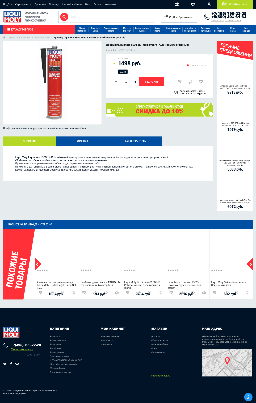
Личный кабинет (72, 4)
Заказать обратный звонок (226, 20)
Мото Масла (233, 29)
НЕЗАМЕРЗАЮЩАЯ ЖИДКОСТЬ (66, 360)
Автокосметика (58, 340)
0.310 (123, 71)
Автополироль (57, 352)
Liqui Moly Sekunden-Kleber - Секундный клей (228, 283)
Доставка (40, 4)
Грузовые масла (95, 29)
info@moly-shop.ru (160, 375)
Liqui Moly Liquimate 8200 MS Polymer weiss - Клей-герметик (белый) (142, 285)
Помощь (54, 4)
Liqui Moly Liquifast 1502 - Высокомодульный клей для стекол (184, 285)
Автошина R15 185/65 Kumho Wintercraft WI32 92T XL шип (235, 124)
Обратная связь (159, 340)
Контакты (110, 4)
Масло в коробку (127, 29)
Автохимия (55, 344)
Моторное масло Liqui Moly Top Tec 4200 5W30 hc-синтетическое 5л (235, 87)
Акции (97, 4)
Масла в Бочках (58, 368)
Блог (87, 4)
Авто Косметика (219, 29)
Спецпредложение (59, 356)
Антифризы (56, 348)
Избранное (106, 344)
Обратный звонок (22, 349)
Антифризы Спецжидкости (190, 29)
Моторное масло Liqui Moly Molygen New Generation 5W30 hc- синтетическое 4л (235, 162)
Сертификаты (23, 4)
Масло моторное (81, 29)
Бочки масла (157, 29)
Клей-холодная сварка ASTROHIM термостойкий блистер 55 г (100, 283)
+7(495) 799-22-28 (228, 13)
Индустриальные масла (173, 29)
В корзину (151, 81)
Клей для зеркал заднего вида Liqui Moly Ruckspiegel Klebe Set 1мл (56, 285)
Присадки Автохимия (206, 29)
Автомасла (55, 336)
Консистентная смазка (142, 29)
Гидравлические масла (111, 29)
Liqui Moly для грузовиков (63, 364)
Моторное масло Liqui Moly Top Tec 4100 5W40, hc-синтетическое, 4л (235, 201)
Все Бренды (246, 29)
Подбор (7, 4)
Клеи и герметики (41, 37)
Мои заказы (107, 340)
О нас (154, 348)
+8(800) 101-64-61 (228, 16)
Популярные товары (60, 372)
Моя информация (110, 336)
